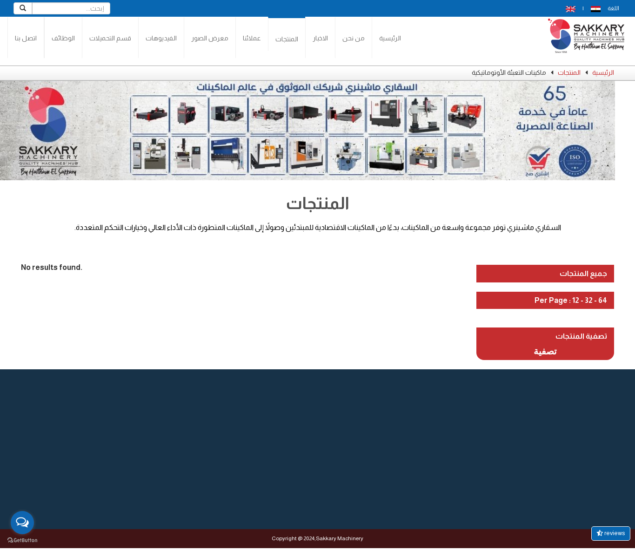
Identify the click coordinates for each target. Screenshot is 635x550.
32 (589, 300)
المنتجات (286, 39)
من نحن (353, 38)
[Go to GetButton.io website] (22, 540)
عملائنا (252, 38)
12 (575, 300)
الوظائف (63, 38)
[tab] (545, 273)
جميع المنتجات (583, 273)
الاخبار (320, 38)
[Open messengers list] (22, 522)
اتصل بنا (26, 38)
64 (602, 300)
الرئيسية (390, 38)
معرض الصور (209, 38)
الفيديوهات (161, 38)
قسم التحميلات (110, 38)
